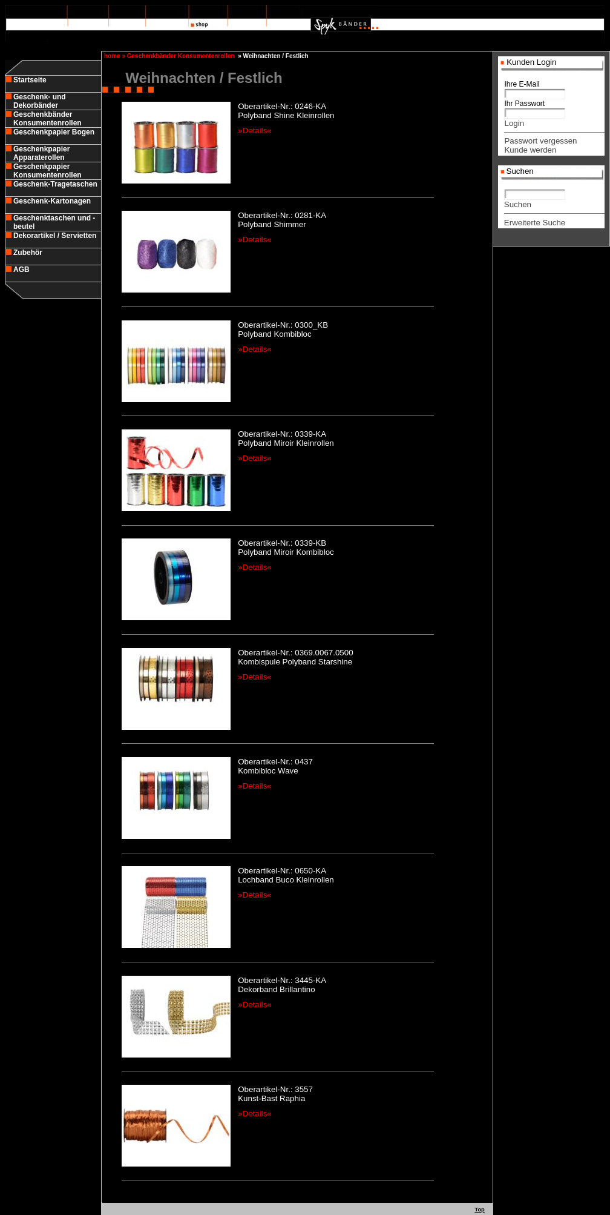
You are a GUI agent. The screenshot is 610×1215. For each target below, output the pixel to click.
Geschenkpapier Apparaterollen (41, 153)
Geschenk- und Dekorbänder (39, 101)
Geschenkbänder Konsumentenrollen (47, 118)
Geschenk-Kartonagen (52, 201)
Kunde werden (530, 149)
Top (479, 1210)
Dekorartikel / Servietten (54, 235)
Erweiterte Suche (535, 222)
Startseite (30, 80)
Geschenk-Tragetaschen (55, 184)
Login (514, 123)
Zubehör (27, 252)
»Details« (255, 130)
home (111, 56)
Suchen (517, 204)
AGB (21, 269)
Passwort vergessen (540, 140)
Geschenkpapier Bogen (53, 132)
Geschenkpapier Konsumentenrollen (47, 170)
